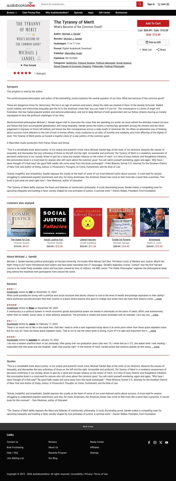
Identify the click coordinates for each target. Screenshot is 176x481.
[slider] (22, 72)
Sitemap (94, 452)
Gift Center (104, 12)
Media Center (97, 442)
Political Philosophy (115, 66)
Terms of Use (101, 474)
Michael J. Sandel (71, 34)
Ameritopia (154, 239)
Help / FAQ (12, 452)
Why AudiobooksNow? (57, 12)
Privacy (88, 474)
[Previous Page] (9, 222)
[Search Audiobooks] (139, 4)
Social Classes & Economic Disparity (72, 66)
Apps (91, 12)
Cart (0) (163, 4)
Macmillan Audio (73, 53)
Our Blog (53, 458)
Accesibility (77, 474)
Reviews (53, 442)
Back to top (88, 426)
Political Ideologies (105, 63)
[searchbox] (88, 4)
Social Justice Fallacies (54, 239)
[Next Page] (167, 222)
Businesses (121, 12)
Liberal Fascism (88, 239)
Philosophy (97, 66)
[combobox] (91, 4)
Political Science (86, 63)
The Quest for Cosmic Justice (21, 239)
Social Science (123, 63)
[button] (28, 41)
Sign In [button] (150, 4)
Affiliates (94, 447)
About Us (53, 447)
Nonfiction (71, 63)
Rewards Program (58, 452)
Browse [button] (12, 12)
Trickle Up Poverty (121, 239)
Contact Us (12, 442)
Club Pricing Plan (31, 12)
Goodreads (12, 292)
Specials (78, 12)
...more (158, 299)
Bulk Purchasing (15, 447)
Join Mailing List (15, 458)
